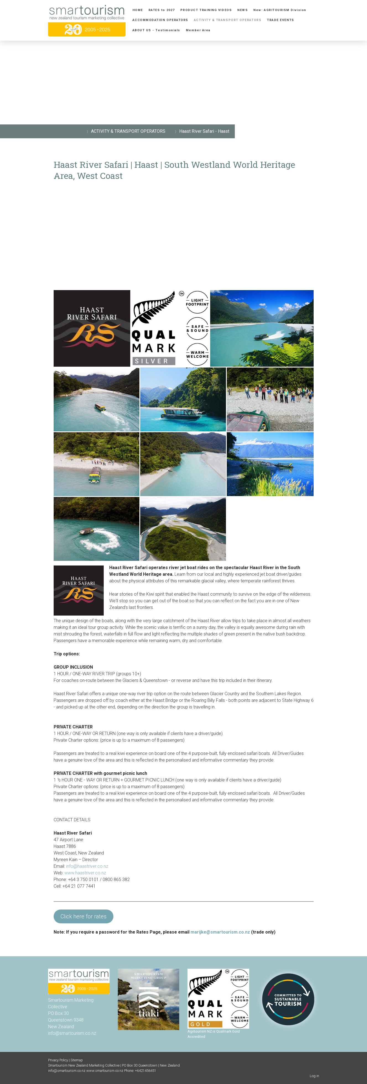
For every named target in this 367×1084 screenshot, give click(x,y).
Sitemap (77, 1060)
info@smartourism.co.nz (72, 1033)
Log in (314, 1076)
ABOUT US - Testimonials (156, 30)
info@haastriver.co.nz (87, 866)
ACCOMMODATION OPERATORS (160, 20)
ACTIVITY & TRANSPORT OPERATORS (227, 20)
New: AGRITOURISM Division (279, 10)
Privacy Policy (58, 1060)
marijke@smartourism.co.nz (220, 932)
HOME (137, 10)
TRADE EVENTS (280, 20)
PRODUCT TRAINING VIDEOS (206, 10)
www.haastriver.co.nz (85, 872)
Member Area (198, 30)
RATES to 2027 (162, 10)
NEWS (242, 10)
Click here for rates (83, 916)
